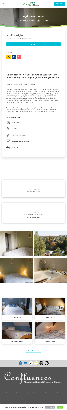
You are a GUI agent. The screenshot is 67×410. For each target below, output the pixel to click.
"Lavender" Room (17, 341)
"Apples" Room (49, 341)
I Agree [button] (60, 407)
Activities (27, 392)
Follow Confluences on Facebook (53, 392)
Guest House (19, 392)
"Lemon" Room (49, 317)
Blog (41, 392)
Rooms (11, 392)
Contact (35, 392)
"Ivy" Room (17, 317)
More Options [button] (50, 407)
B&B (6, 392)
